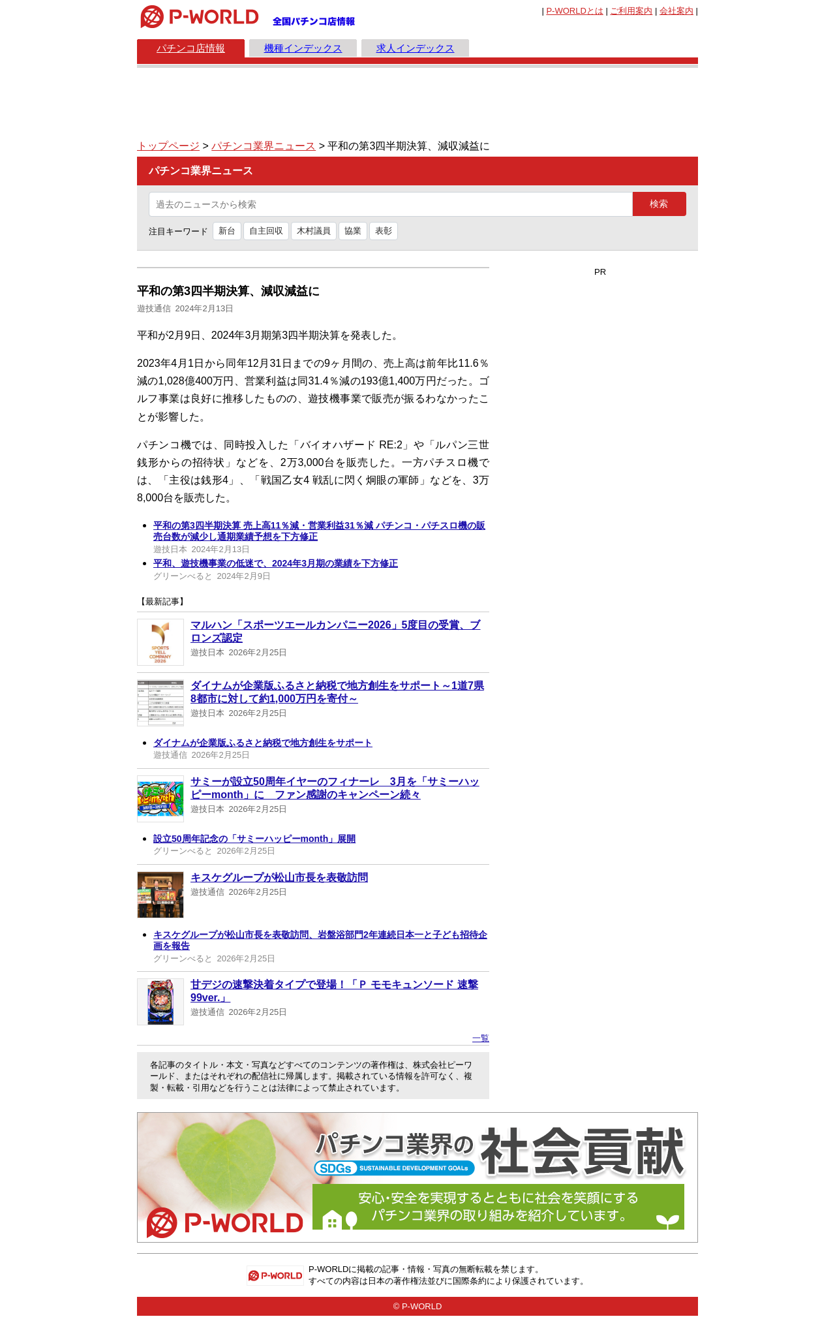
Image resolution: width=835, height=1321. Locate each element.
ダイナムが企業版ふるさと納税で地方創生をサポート (262, 743)
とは (574, 11)
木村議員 (314, 231)
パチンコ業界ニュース (263, 145)
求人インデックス (415, 48)
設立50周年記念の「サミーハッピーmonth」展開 (254, 838)
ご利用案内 (631, 11)
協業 (352, 231)
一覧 (480, 1038)
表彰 (383, 231)
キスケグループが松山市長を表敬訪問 (279, 877)
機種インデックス (303, 48)
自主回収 (266, 231)
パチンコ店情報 (191, 48)
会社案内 (676, 11)
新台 (227, 231)
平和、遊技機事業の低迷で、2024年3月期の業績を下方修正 (275, 563)
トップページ (168, 145)
